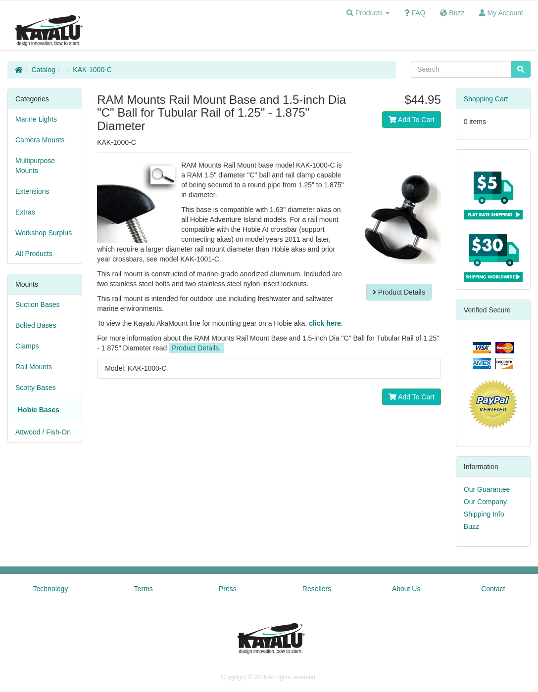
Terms (143, 589)
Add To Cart (412, 120)
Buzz (471, 526)
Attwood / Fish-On (43, 432)
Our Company (485, 502)
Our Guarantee (487, 489)
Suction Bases (37, 304)
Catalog (43, 70)
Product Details (399, 292)
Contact (493, 589)
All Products (33, 254)
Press (228, 589)
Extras (25, 212)
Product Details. (196, 348)
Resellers (316, 589)
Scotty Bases (35, 387)
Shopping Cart (486, 99)
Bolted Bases (35, 325)
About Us (406, 589)
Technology (50, 589)
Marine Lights (36, 119)
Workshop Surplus (43, 233)
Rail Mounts (33, 367)
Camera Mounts (40, 140)
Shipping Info (484, 514)
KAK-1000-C (92, 70)
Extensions (32, 191)
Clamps (27, 346)
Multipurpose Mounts (35, 165)
